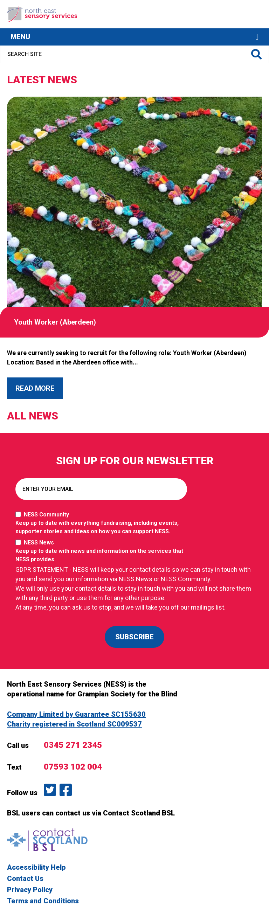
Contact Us (25, 878)
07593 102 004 (73, 767)
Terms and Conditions (43, 901)
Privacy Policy (30, 889)
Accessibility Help (36, 867)
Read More (34, 388)
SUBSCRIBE (134, 637)
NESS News (103, 551)
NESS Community (103, 523)
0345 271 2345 (73, 745)
